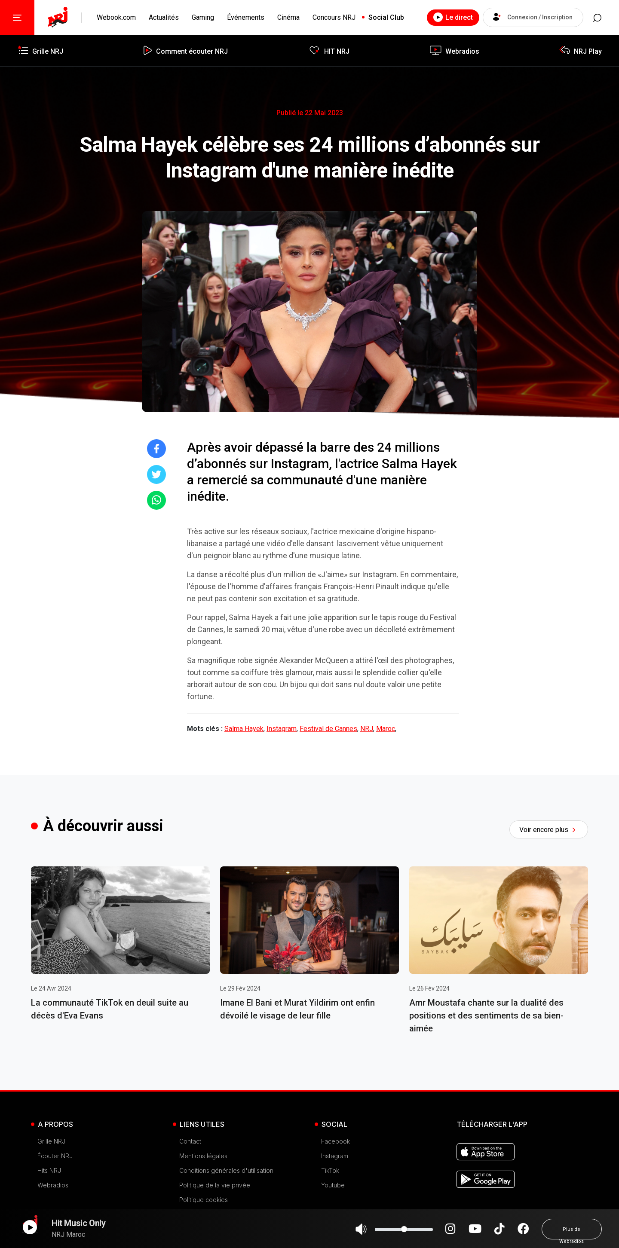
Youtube (333, 1185)
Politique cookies (203, 1199)
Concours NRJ (334, 17)
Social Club (386, 17)
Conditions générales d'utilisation (226, 1170)
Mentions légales (203, 1155)
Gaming (203, 17)
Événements (245, 17)
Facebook (335, 1141)
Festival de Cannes (328, 729)
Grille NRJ (51, 1141)
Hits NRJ (49, 1170)
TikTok (330, 1170)
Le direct (451, 17)
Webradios (52, 1185)
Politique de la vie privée (214, 1185)
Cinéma (288, 17)
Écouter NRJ (55, 1155)
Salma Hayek (244, 729)
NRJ (366, 729)
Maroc (385, 729)
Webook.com (116, 17)
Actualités (164, 17)
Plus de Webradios (571, 1233)
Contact (190, 1141)
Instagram (282, 729)
